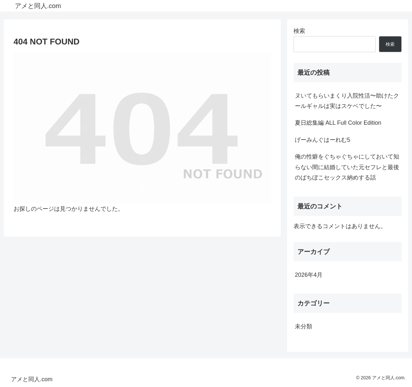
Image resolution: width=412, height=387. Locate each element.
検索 (299, 31)
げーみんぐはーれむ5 (322, 140)
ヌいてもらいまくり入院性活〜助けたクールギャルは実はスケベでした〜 (347, 100)
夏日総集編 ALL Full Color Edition (338, 123)
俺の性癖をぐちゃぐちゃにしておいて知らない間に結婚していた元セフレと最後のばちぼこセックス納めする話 (347, 167)
